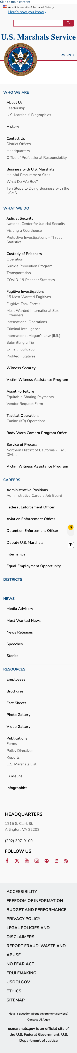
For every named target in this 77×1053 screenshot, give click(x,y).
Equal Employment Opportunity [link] (34, 565)
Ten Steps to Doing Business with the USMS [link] (38, 190)
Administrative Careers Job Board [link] (34, 495)
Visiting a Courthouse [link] (24, 230)
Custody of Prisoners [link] (24, 253)
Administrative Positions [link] (27, 489)
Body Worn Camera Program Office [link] (37, 432)
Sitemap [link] (16, 1000)
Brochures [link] (15, 691)
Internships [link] (16, 554)
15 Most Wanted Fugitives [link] (29, 296)
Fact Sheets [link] (16, 702)
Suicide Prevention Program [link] (29, 265)
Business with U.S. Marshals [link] (30, 169)
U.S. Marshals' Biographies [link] (29, 114)
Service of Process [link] (22, 444)
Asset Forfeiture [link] (20, 391)
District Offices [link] (19, 143)
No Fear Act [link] (20, 964)
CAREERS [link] (11, 479)
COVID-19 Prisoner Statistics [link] (31, 279)
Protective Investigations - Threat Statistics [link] (34, 239)
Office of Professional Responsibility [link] (37, 157)
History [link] (13, 126)
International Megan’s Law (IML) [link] (33, 335)
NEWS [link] (9, 598)
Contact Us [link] (16, 138)
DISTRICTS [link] (12, 579)
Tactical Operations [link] (23, 415)
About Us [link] (15, 102)
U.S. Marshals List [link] (21, 764)
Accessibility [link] (22, 891)
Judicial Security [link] (20, 218)
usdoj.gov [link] (18, 982)
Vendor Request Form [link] (25, 403)
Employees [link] (16, 679)
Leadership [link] (16, 108)
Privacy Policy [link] (23, 919)
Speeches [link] (15, 643)
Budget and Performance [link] (36, 909)
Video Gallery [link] (18, 726)
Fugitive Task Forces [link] (23, 303)
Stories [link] (12, 655)
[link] (20, 60)
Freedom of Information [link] (35, 900)
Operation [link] (15, 259)
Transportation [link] (19, 272)
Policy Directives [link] (20, 750)
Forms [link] (12, 743)
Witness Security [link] (21, 367)
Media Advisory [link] (20, 608)
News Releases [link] (20, 632)
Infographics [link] (17, 787)
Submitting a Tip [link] (20, 342)
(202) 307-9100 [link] (19, 840)
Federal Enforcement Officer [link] (31, 507)
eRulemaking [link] (21, 973)
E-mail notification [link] (22, 349)
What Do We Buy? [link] (22, 181)
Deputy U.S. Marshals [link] (25, 542)
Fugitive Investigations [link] (26, 291)
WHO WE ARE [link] (16, 92)
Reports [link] (13, 757)
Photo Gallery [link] (18, 714)
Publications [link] (17, 738)
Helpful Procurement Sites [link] (28, 174)
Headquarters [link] (18, 150)
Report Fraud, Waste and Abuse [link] (36, 950)
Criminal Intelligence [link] (23, 328)
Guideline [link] (15, 776)
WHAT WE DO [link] (16, 208)
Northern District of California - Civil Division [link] (36, 452)
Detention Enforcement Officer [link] (32, 530)
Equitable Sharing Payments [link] (30, 396)
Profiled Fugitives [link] (21, 356)
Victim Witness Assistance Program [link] (37, 379)
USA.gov (44, 1020)
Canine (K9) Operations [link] (26, 420)
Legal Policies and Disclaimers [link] (28, 932)
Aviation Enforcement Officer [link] (31, 518)
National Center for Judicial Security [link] (36, 223)
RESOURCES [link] (14, 669)
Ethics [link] (14, 991)
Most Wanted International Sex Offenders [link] (33, 313)
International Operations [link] (27, 321)
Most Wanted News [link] (24, 620)
